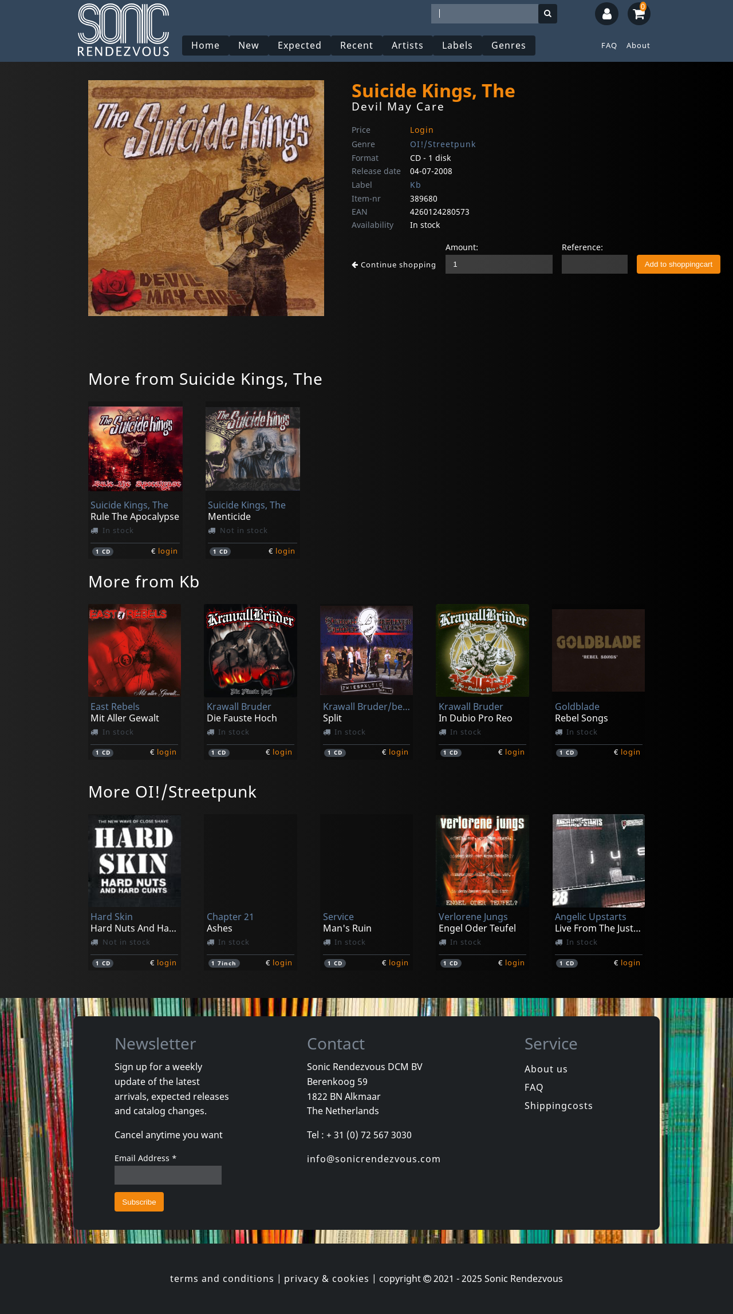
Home (205, 45)
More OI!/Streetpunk (172, 791)
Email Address (146, 1158)
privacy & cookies (326, 1278)
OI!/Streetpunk (443, 144)
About (638, 45)
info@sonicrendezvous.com (374, 1159)
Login (422, 129)
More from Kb (144, 581)
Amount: (462, 247)
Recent (356, 45)
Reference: (582, 247)
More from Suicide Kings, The (205, 378)
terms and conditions (222, 1278)
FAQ (609, 45)
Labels (457, 45)
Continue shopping (394, 264)
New (248, 45)
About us (546, 1069)
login (168, 551)
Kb (415, 184)
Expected (300, 45)
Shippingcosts (559, 1105)
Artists (408, 45)
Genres (508, 45)
